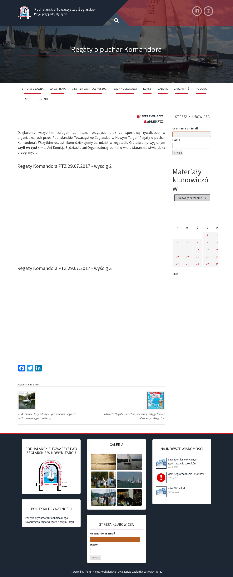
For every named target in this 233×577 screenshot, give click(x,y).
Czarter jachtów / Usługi (89, 88)
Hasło (176, 140)
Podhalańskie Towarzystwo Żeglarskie (64, 9)
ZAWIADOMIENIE (177, 488)
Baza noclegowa (125, 88)
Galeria (163, 88)
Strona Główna (33, 88)
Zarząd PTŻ (181, 88)
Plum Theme (92, 571)
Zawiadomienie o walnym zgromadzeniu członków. (182, 461)
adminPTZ (155, 121)
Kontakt (42, 99)
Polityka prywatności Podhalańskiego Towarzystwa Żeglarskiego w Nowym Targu (49, 520)
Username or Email (185, 128)
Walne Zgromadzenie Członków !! (187, 474)
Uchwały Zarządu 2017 (192, 198)
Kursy (147, 88)
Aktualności (34, 384)
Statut (26, 99)
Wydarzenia (58, 88)
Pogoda (201, 88)
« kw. (175, 274)
